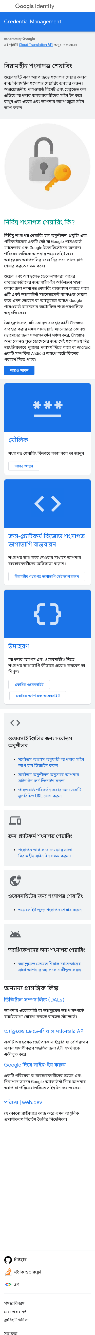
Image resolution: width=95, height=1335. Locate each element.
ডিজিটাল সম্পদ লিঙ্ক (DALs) (34, 1000)
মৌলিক (18, 440)
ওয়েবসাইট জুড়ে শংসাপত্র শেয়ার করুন (50, 909)
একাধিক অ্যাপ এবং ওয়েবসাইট (38, 695)
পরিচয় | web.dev (23, 1102)
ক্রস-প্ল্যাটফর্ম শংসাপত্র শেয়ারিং (40, 836)
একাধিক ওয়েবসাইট (29, 684)
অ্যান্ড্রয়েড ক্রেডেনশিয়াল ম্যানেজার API (44, 1031)
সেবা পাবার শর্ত (15, 1312)
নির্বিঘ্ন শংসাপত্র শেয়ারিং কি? (39, 222)
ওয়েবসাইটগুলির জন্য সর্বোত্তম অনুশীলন (40, 742)
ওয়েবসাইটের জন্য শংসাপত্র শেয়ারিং (45, 896)
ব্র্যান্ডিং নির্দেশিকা (16, 1320)
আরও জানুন (19, 370)
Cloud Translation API (36, 45)
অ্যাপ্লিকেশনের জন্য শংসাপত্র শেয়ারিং (46, 950)
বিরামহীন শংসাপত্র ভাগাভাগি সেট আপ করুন (47, 576)
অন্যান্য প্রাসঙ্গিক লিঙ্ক (31, 988)
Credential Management (32, 22)
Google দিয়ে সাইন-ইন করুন (35, 1065)
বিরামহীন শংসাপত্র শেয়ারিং (38, 66)
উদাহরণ (18, 646)
